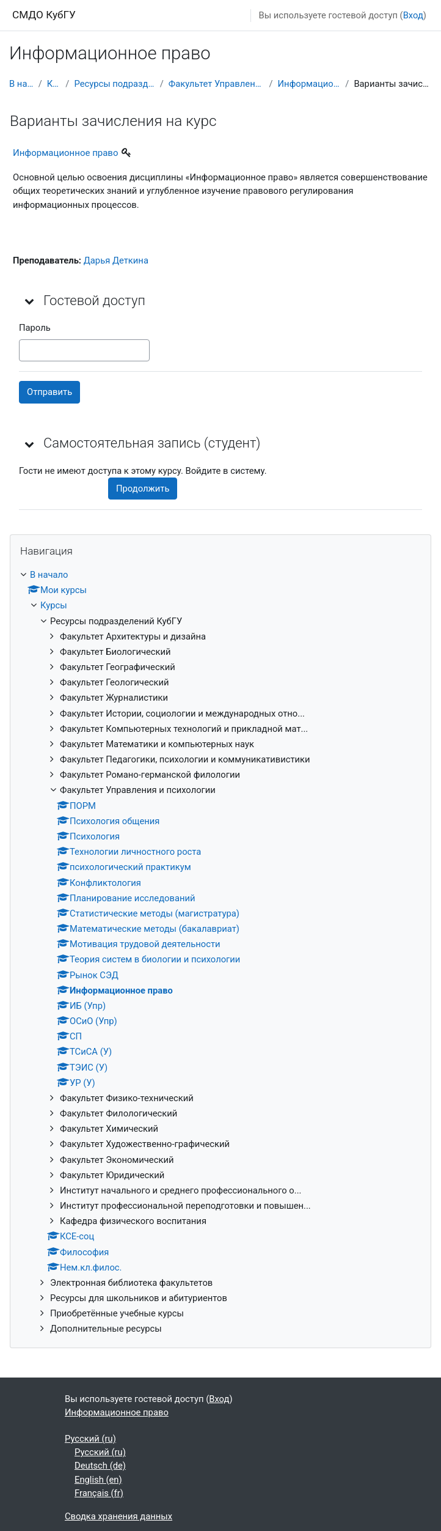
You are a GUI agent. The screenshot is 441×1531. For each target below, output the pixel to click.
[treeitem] (220, 952)
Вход (413, 15)
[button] (30, 301)
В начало (21, 83)
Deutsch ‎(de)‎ (100, 1465)
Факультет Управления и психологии (216, 83)
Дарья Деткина (116, 260)
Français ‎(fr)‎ (99, 1493)
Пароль (35, 327)
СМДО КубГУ (44, 15)
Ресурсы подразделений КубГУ (114, 83)
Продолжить (142, 488)
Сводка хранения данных (118, 1516)
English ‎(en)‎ (98, 1479)
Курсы (54, 83)
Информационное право (309, 83)
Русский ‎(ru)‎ (90, 1438)
